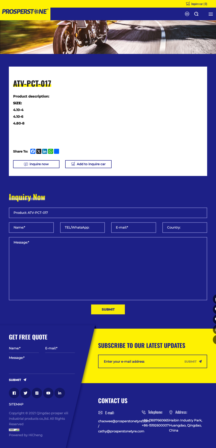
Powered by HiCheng (25, 435)
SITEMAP (16, 404)
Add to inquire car (96, 164)
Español (187, 14)
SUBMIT (15, 379)
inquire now (39, 164)
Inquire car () (199, 3)
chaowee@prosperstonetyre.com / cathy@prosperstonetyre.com (120, 426)
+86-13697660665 (155, 420)
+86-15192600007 (155, 425)
